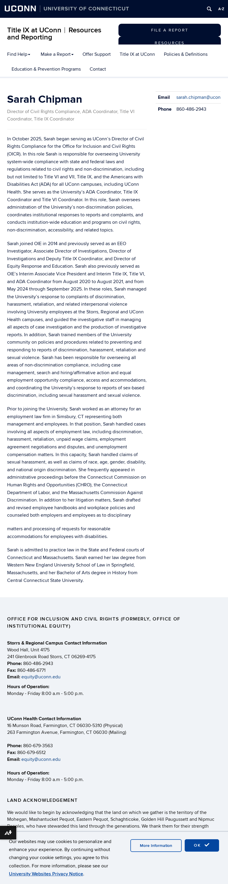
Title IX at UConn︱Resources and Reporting (54, 34)
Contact (98, 69)
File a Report (169, 30)
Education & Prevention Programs (46, 69)
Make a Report (57, 54)
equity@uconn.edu (41, 677)
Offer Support (97, 54)
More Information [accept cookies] (156, 845)
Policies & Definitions (186, 54)
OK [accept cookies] (202, 845)
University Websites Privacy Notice (46, 874)
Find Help (18, 54)
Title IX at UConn (137, 54)
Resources (169, 42)
